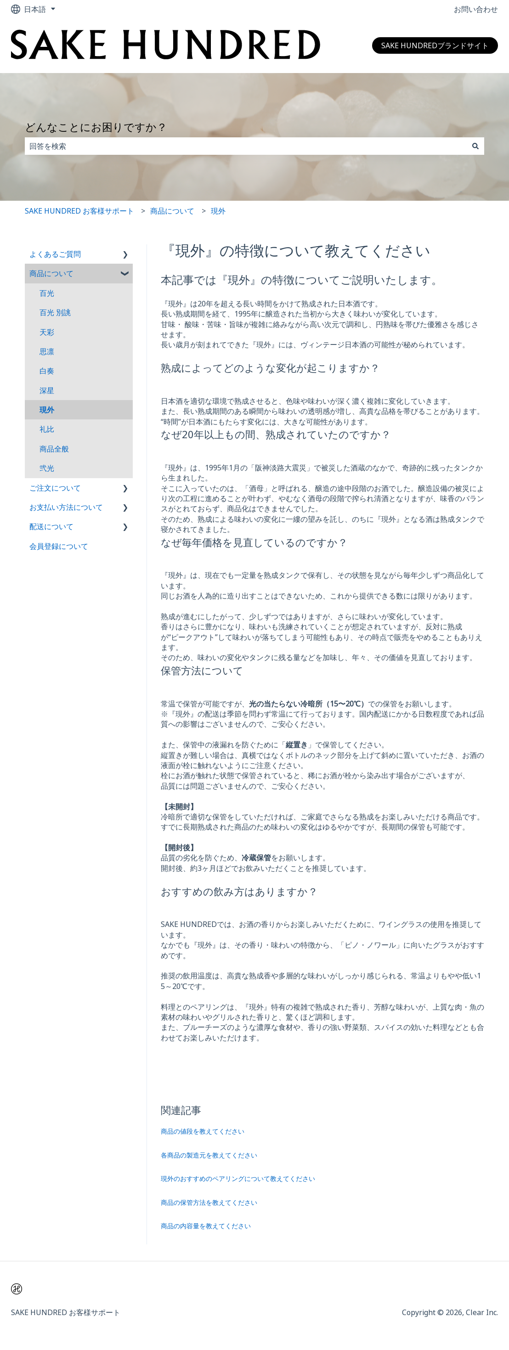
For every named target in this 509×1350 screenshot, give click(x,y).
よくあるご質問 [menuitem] (55, 254)
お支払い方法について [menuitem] (66, 507)
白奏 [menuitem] (47, 371)
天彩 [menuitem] (47, 332)
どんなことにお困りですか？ (96, 126)
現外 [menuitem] (47, 410)
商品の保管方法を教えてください (209, 1202)
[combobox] (246, 146)
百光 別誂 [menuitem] (55, 312)
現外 (218, 211)
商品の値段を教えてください (202, 1131)
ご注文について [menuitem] (55, 488)
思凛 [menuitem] (47, 351)
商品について (172, 211)
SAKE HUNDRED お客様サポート (79, 211)
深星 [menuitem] (47, 390)
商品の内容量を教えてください (206, 1225)
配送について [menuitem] (51, 526)
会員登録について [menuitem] (58, 546)
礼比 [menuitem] (47, 429)
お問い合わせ (476, 9)
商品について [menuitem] (51, 273)
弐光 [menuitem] (47, 468)
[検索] (475, 146)
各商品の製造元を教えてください (209, 1155)
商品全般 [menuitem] (54, 449)
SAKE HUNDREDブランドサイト (435, 45)
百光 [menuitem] (47, 293)
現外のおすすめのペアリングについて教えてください (238, 1178)
